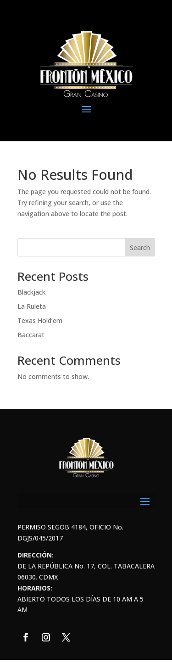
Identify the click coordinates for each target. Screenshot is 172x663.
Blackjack (31, 292)
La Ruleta (31, 306)
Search (140, 247)
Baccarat (30, 334)
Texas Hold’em (39, 320)
